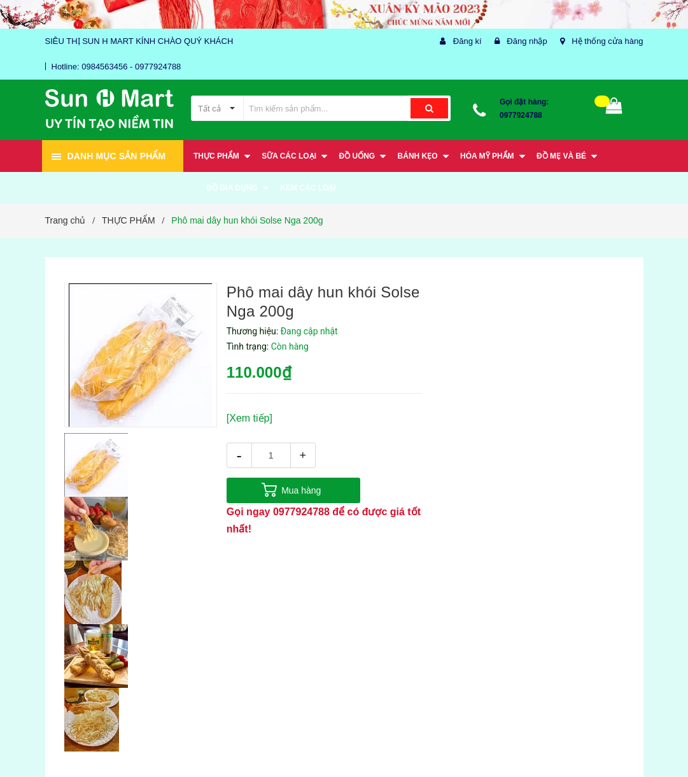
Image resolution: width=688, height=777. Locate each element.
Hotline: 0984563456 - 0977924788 (116, 66)
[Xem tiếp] (249, 418)
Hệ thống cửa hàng (607, 41)
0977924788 (521, 115)
